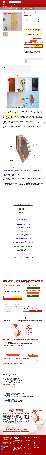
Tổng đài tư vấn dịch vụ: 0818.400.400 (16, 431)
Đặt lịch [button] (44, 124)
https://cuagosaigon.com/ (23, 220)
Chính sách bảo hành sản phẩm (27, 442)
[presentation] (3, 35)
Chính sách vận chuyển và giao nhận (28, 447)
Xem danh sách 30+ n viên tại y (33, 355)
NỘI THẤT (11, 6)
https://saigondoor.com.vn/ (23, 219)
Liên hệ (37, 2)
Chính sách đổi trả (26, 444)
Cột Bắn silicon (35, 308)
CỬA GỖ (10, 4)
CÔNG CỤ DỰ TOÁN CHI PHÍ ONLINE (33, 295)
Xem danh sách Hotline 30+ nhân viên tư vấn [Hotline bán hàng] (33, 290)
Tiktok (35, 443)
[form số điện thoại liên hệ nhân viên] (33, 43)
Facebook (36, 440)
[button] (2, 446)
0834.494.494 (33, 40)
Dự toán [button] (44, 127)
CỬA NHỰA (5, 4)
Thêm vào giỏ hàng (37, 38)
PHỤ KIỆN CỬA (5, 6)
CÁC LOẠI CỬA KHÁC (31, 4)
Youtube (36, 442)
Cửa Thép (16, 4)
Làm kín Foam (25, 308)
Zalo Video (36, 447)
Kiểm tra (35, 310)
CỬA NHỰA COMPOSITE (17, 8)
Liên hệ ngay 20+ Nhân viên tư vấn (22, 429)
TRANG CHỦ (5, 8)
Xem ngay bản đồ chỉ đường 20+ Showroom (13, 354)
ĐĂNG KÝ (37, 45)
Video (34, 2)
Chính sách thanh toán (27, 440)
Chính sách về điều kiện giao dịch (28, 449)
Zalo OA (36, 445)
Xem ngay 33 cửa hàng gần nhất (10, 429)
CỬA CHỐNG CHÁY (23, 4)
